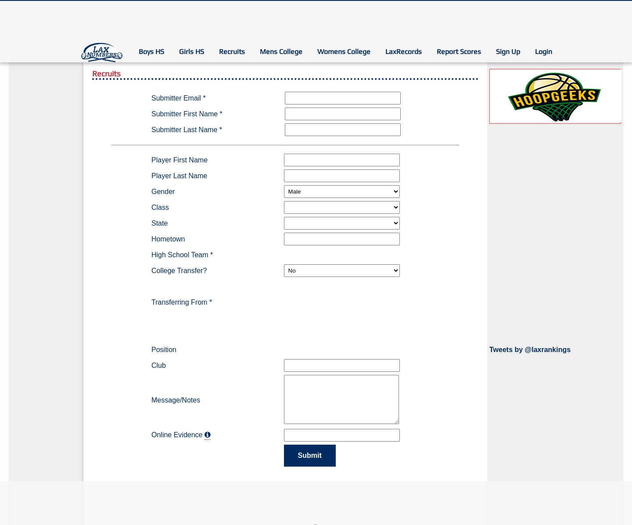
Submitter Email (178, 98)
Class (160, 207)
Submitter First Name (187, 114)
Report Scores (459, 51)
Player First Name (179, 160)
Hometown (168, 239)
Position (163, 349)
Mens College (281, 51)
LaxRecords (403, 51)
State (159, 223)
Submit (310, 455)
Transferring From (181, 302)
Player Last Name (179, 176)
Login (543, 51)
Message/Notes (175, 400)
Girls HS (191, 51)
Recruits (232, 51)
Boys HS (151, 51)
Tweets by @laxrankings (530, 349)
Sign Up (508, 51)
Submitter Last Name (186, 129)
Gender (163, 191)
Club (158, 365)
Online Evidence (177, 435)
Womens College (343, 51)
